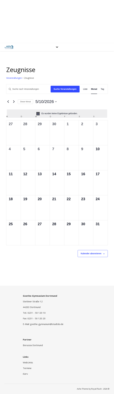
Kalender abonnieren (91, 253)
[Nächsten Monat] (14, 101)
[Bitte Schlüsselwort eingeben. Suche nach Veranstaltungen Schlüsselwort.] (28, 89)
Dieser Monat (25, 102)
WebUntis (28, 362)
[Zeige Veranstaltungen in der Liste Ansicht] (85, 89)
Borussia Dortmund (33, 345)
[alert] (57, 113)
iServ (25, 373)
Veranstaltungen (14, 78)
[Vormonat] (8, 101)
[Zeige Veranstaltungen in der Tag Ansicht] (102, 89)
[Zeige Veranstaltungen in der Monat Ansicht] (94, 89)
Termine (27, 368)
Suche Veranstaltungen (65, 89)
